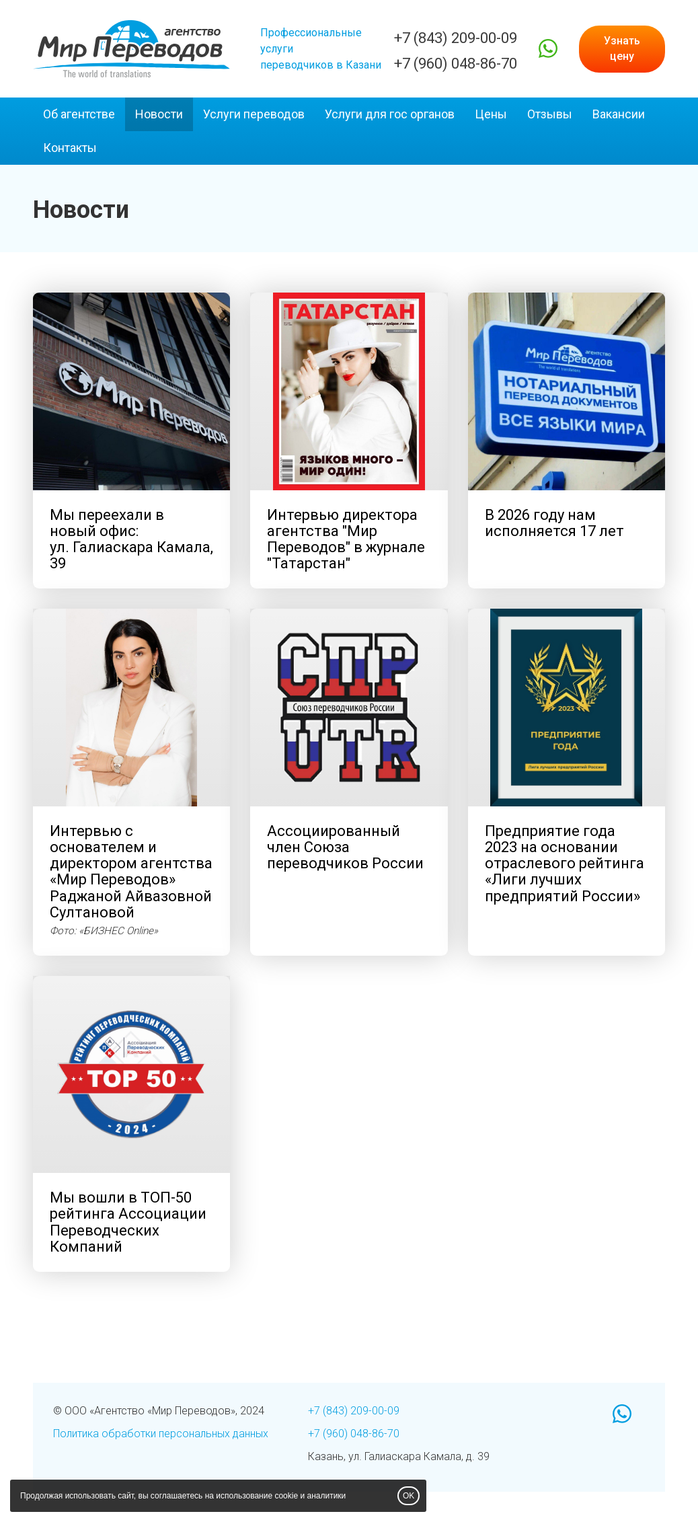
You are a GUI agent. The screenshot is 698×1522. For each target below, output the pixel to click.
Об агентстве (79, 114)
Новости (159, 114)
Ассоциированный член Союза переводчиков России (345, 847)
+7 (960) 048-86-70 (455, 63)
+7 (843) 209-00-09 (455, 38)
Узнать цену (622, 48)
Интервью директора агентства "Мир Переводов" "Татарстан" (346, 539)
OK (408, 1495)
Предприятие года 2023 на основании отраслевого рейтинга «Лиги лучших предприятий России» (564, 864)
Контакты (70, 148)
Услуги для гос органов (390, 114)
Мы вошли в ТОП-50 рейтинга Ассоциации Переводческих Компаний (128, 1222)
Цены (491, 114)
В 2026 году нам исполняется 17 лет (554, 522)
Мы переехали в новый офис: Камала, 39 (131, 539)
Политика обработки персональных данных (160, 1433)
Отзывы (549, 114)
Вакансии (618, 114)
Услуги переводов (254, 114)
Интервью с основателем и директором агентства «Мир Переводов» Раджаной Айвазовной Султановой (131, 872)
